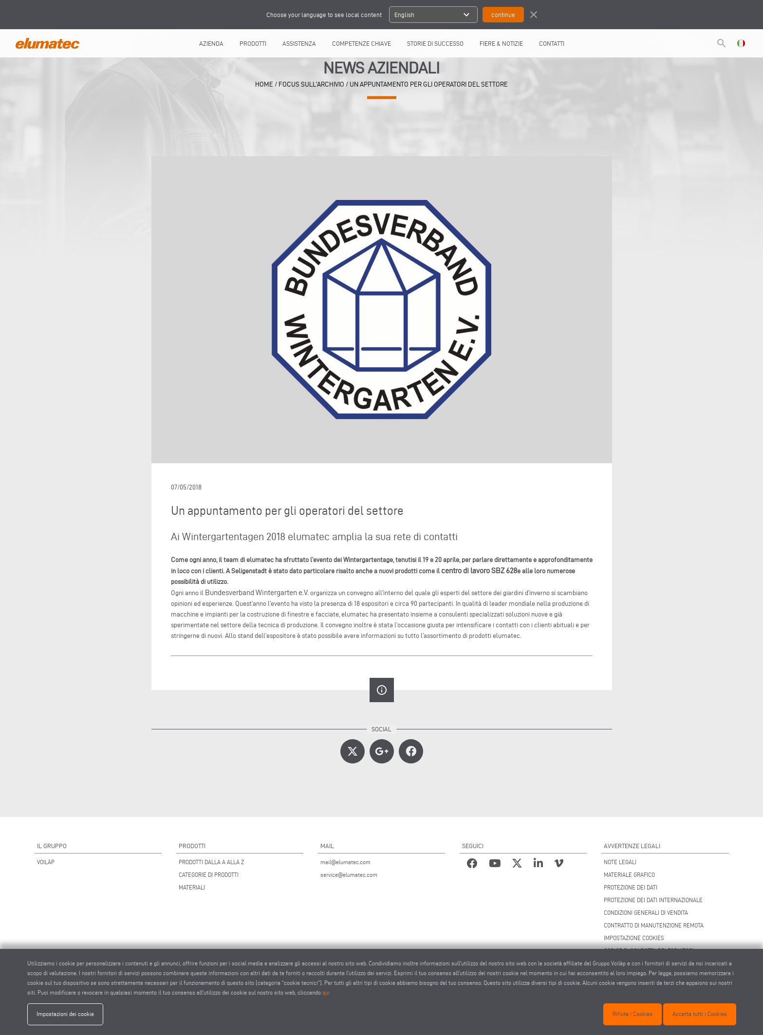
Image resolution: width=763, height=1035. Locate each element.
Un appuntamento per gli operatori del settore (429, 84)
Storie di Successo (435, 43)
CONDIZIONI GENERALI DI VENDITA (646, 912)
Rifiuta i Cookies (632, 1014)
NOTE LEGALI (620, 862)
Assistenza (299, 43)
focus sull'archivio (311, 84)
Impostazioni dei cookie (65, 1014)
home (264, 84)
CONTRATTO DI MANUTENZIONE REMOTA (654, 925)
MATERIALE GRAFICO (629, 875)
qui (326, 992)
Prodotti (253, 43)
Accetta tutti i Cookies (699, 1014)
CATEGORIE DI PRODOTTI (209, 875)
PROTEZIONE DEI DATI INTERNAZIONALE (653, 900)
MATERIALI (192, 887)
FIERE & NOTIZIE (501, 43)
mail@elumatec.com (345, 862)
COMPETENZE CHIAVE (361, 43)
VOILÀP (46, 862)
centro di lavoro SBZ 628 (479, 570)
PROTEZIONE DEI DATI (630, 887)
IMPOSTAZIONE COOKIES (634, 938)
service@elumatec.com (348, 875)
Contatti (551, 43)
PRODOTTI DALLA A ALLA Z (211, 862)
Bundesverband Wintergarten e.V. (257, 592)
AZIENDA (211, 43)
